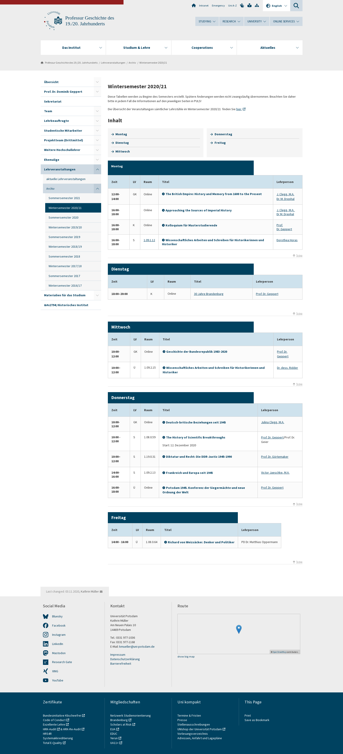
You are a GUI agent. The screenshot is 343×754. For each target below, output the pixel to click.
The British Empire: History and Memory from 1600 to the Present (214, 194)
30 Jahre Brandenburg (209, 294)
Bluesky (57, 616)
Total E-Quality (52, 743)
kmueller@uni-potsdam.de (137, 646)
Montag (121, 134)
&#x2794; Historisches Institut (66, 305)
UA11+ (114, 743)
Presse (182, 720)
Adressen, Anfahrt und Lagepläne (199, 738)
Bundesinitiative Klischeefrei (62, 715)
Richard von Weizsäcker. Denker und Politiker (201, 542)
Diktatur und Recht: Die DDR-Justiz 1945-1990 (199, 457)
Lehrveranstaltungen (113, 62)
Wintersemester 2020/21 (153, 62)
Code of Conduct (54, 720)
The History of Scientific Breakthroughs (195, 437)
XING (55, 671)
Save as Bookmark (257, 720)
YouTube (57, 680)
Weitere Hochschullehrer (62, 150)
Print (248, 715)
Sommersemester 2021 (64, 198)
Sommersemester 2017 (64, 276)
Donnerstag (223, 134)
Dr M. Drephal (285, 214)
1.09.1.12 (149, 240)
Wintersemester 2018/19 (65, 247)
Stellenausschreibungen (193, 724)
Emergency (218, 5)
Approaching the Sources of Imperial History (199, 210)
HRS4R (47, 734)
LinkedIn (57, 644)
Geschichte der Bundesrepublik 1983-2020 (196, 352)
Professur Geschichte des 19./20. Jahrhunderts (71, 62)
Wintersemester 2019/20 (65, 227)
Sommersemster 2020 (63, 217)
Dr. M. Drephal (285, 199)
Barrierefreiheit (120, 664)
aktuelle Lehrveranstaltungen (65, 179)
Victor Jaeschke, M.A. (275, 472)
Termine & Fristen (189, 715)
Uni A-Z (232, 5)
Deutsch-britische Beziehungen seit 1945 (196, 422)
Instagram (59, 635)
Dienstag (122, 143)
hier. (239, 109)
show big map (186, 656)
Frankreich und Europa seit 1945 (189, 473)
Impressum (117, 655)
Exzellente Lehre (54, 724)
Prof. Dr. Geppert (284, 227)
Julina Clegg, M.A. (272, 422)
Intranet (204, 5)
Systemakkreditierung (58, 738)
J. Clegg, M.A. (285, 194)
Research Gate (62, 662)
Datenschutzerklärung (125, 659)
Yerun (114, 738)
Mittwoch (122, 151)
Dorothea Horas (287, 240)
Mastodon (59, 653)
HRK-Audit (49, 729)
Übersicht (51, 82)
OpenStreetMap (279, 652)
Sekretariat (53, 101)
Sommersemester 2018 (64, 256)
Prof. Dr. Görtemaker (274, 457)
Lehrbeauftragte (56, 121)
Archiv (132, 62)
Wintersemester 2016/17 (65, 286)
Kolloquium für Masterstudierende (191, 225)
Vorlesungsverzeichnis (193, 734)
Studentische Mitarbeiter (63, 131)
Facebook (59, 625)
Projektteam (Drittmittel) (63, 140)
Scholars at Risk (121, 724)
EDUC (113, 734)
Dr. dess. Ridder (287, 368)
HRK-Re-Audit (72, 729)
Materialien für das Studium (64, 295)
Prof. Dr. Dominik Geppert (63, 92)
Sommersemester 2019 (64, 237)
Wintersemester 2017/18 (65, 266)
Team (48, 111)
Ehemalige (51, 160)
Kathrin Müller (90, 591)
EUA (112, 729)
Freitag (220, 143)
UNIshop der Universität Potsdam (199, 729)
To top (299, 255)
